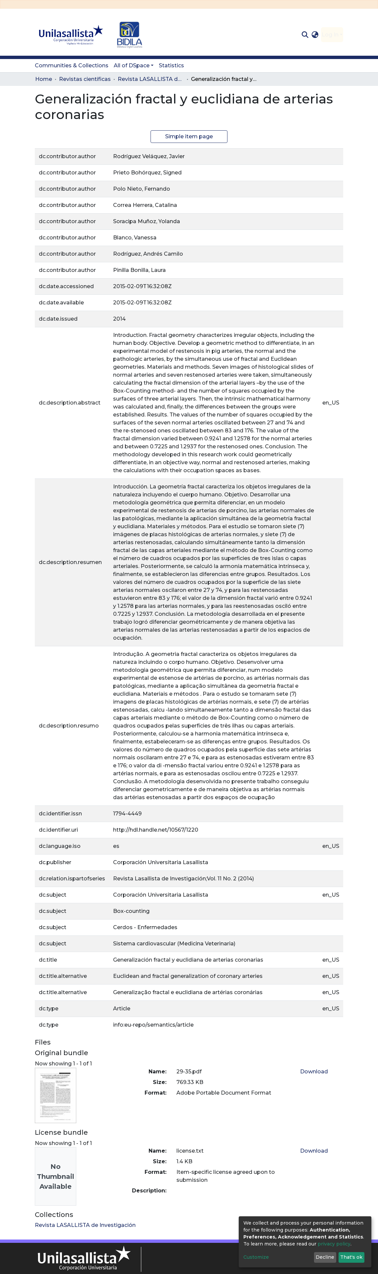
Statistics (171, 65)
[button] (315, 35)
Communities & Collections (71, 65)
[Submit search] (305, 35)
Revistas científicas (85, 79)
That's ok (351, 1257)
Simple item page (189, 136)
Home (43, 79)
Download (314, 1071)
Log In (330, 35)
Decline (325, 1257)
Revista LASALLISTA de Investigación (151, 79)
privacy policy (334, 1244)
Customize (256, 1257)
